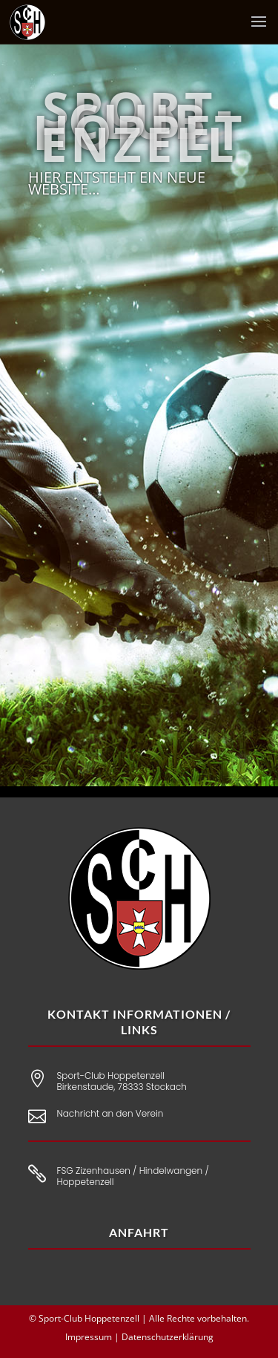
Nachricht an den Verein (110, 1113)
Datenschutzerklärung (168, 1337)
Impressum (88, 1337)
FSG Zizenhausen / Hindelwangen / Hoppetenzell (133, 1176)
